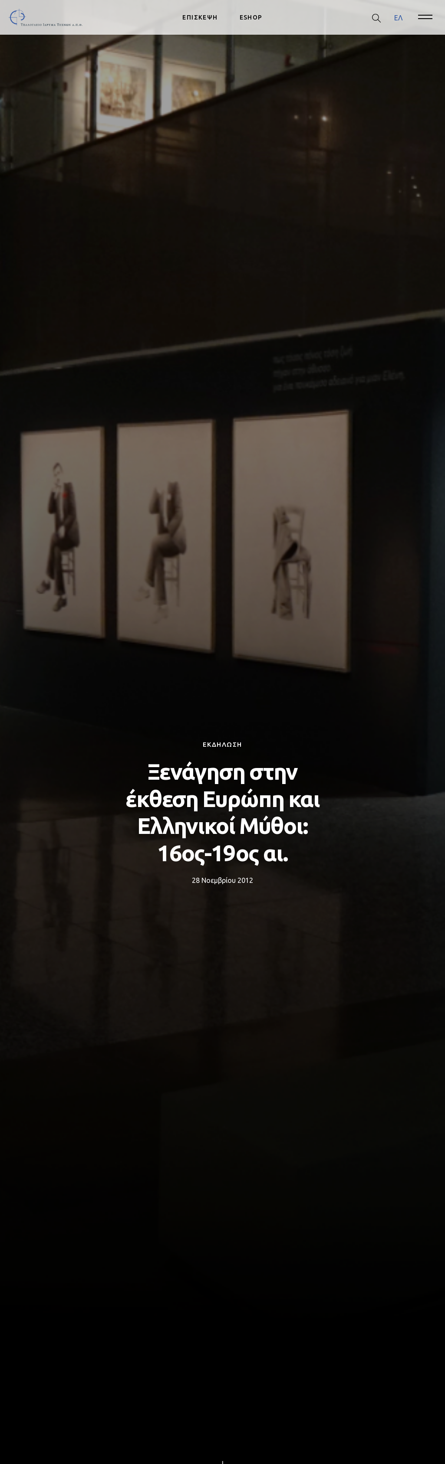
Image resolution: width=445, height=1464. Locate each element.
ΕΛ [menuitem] (398, 17)
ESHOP (251, 17)
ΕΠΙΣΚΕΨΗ (200, 17)
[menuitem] (398, 17)
